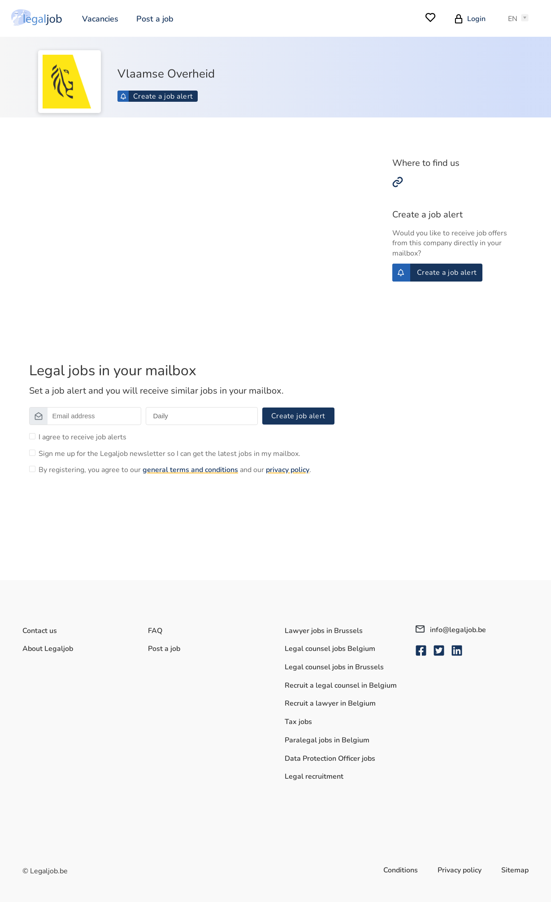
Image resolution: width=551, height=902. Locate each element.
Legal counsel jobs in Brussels (334, 667)
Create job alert (298, 416)
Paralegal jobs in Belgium (327, 740)
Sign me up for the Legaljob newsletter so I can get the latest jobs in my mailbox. (169, 454)
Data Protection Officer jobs (330, 758)
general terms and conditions (190, 470)
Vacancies (100, 18)
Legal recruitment (314, 776)
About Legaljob (47, 649)
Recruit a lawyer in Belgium (330, 703)
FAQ (155, 631)
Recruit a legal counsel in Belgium (341, 685)
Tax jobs (298, 722)
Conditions (400, 870)
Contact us (39, 631)
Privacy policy (460, 870)
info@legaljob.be (451, 630)
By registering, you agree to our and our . (175, 470)
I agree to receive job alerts (82, 437)
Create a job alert (156, 96)
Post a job (155, 18)
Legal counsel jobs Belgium (330, 649)
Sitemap (515, 870)
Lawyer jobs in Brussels (324, 631)
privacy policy (287, 470)
